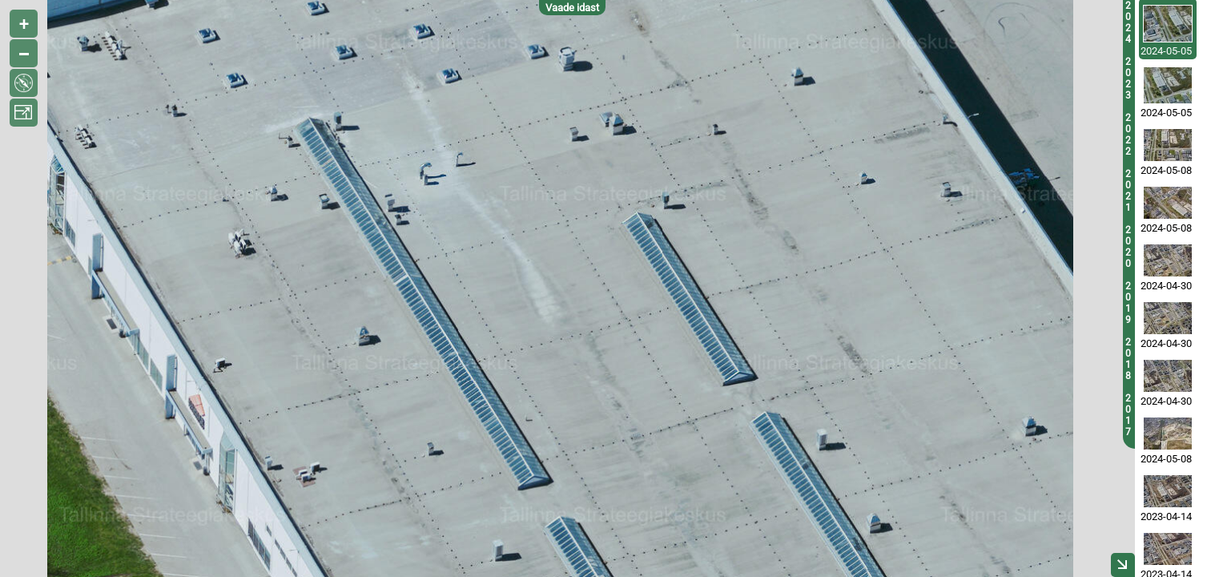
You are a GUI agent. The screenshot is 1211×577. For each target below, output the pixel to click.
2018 (1128, 359)
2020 (1128, 246)
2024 (1128, 22)
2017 (1128, 415)
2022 (1128, 134)
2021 (1128, 190)
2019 (1128, 302)
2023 (1128, 78)
